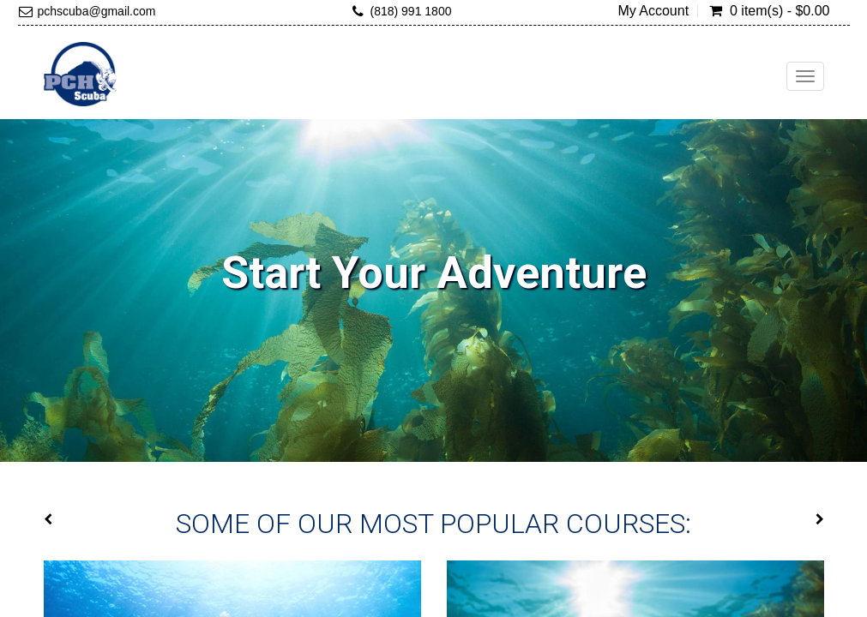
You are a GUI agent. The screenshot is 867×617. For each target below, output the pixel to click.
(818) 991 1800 (410, 11)
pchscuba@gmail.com (97, 11)
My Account (653, 11)
